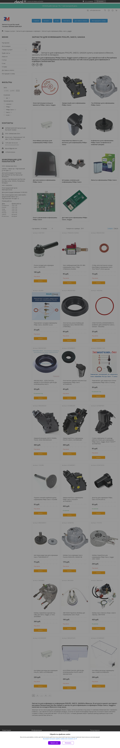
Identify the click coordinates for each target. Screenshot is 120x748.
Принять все (54, 743)
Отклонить (68, 743)
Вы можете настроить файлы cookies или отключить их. (59, 738)
